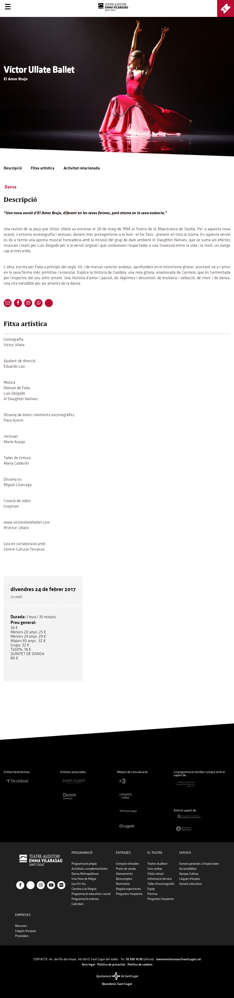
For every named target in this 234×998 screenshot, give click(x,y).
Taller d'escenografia (160, 883)
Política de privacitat (111, 964)
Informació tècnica (159, 878)
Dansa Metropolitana (85, 873)
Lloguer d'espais (189, 878)
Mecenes (21, 925)
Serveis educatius (190, 883)
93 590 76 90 (134, 959)
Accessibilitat (188, 868)
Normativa (123, 883)
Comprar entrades (127, 863)
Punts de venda (126, 868)
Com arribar (154, 868)
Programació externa (85, 898)
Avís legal (88, 964)
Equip (151, 888)
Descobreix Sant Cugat (117, 983)
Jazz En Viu (79, 883)
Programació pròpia (84, 863)
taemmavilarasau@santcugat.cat (178, 959)
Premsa (152, 893)
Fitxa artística (42, 168)
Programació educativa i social (91, 893)
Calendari (77, 903)
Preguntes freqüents (129, 893)
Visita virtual (155, 873)
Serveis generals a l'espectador (199, 863)
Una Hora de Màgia (84, 878)
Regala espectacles (128, 888)
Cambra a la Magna (84, 888)
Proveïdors (22, 935)
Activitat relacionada (82, 168)
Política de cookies (140, 964)
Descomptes (124, 878)
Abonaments (124, 873)
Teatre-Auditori (157, 863)
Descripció (13, 168)
